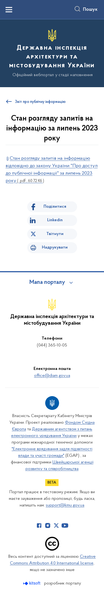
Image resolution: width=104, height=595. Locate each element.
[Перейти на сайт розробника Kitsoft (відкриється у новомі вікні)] (32, 583)
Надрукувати (55, 247)
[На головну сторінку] (52, 52)
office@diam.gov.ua (52, 375)
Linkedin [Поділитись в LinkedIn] (55, 220)
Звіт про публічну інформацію (40, 102)
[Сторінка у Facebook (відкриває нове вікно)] (39, 525)
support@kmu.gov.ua (65, 505)
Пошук (90, 9)
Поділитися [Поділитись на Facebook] (55, 206)
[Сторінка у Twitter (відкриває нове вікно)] (56, 525)
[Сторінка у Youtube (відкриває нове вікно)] (65, 525)
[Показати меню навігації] (9, 9)
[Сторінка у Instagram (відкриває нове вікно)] (47, 525)
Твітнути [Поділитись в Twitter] (55, 234)
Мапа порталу (47, 282)
